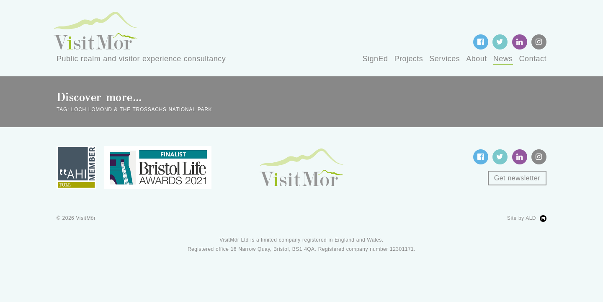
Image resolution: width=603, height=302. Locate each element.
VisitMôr (86, 218)
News (503, 59)
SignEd (375, 59)
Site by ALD (521, 218)
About (476, 59)
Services (444, 59)
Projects (408, 59)
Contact (532, 59)
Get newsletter (517, 178)
